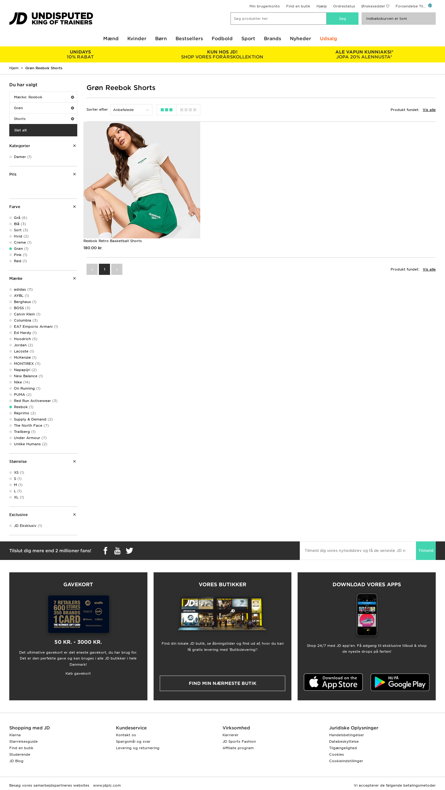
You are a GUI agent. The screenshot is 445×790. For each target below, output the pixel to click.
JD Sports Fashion (239, 741)
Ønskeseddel (373, 6)
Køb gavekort (78, 673)
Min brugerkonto (264, 6)
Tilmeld (425, 550)
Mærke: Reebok (44, 97)
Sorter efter (97, 109)
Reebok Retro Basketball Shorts (112, 240)
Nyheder (300, 38)
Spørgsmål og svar (133, 741)
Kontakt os (126, 735)
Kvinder (136, 38)
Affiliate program (238, 748)
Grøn (44, 108)
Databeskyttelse (344, 741)
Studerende (19, 754)
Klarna (15, 735)
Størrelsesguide (23, 741)
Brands (272, 38)
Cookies (336, 754)
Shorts (44, 119)
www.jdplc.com (106, 785)
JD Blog (16, 761)
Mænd (111, 38)
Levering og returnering (137, 748)
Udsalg (328, 38)
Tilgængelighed (343, 748)
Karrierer (230, 735)
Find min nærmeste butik (222, 683)
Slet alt (20, 130)
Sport (248, 38)
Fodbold (222, 38)
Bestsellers (189, 38)
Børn (161, 38)
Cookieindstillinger (346, 761)
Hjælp (321, 6)
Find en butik (298, 6)
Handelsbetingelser (346, 735)
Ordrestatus (344, 6)
